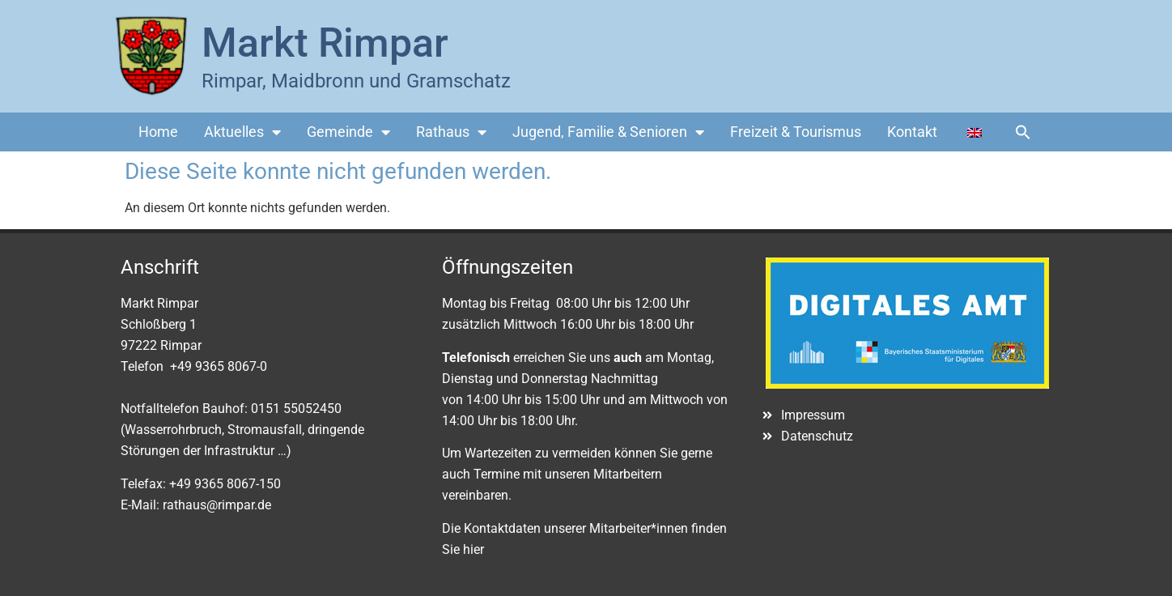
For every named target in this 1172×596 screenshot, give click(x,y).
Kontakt (912, 131)
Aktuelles (242, 132)
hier (473, 549)
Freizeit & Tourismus (795, 131)
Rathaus (451, 132)
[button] (1023, 132)
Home (158, 131)
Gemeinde (348, 132)
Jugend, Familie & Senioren (608, 132)
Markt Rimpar (325, 42)
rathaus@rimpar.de (217, 505)
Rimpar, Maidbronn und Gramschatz (356, 81)
